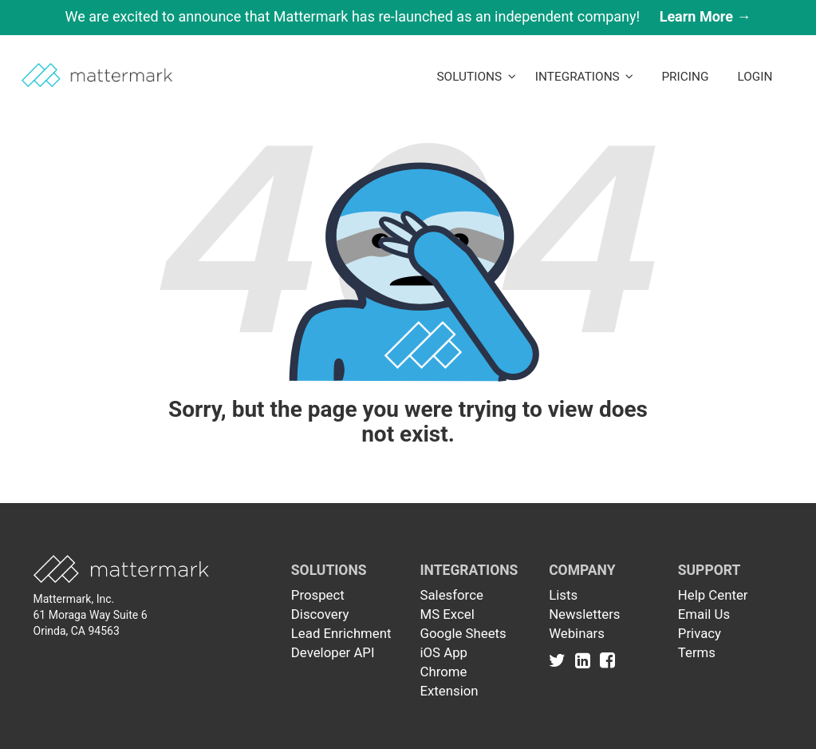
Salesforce (451, 595)
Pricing (684, 76)
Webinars (577, 633)
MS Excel (447, 614)
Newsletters (584, 614)
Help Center (713, 595)
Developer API (333, 652)
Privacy (699, 633)
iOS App (443, 652)
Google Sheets (463, 633)
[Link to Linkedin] (586, 660)
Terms (696, 652)
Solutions (475, 76)
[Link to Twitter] (560, 660)
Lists (563, 595)
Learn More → (705, 16)
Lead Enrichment (341, 633)
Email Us (704, 614)
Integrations (584, 76)
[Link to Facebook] (607, 660)
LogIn (754, 76)
